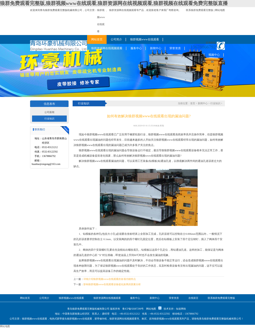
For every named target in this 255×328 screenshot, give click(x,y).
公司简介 (116, 39)
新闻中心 (155, 48)
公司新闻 (49, 112)
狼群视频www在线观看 (144, 39)
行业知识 (49, 118)
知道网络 (181, 308)
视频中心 (214, 54)
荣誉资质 (175, 48)
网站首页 (97, 39)
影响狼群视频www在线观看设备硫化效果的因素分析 (112, 284)
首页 (192, 103)
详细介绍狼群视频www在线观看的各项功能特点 (109, 279)
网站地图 (220, 10)
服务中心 (136, 48)
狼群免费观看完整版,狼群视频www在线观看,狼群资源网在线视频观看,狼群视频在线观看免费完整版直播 (114, 3)
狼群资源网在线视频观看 (122, 10)
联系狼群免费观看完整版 (199, 10)
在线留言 (194, 54)
